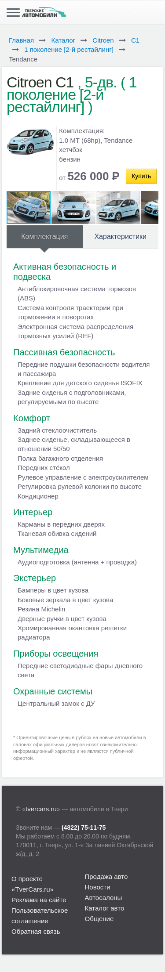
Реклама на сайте (38, 899)
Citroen (103, 40)
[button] (73, 207)
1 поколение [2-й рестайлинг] (69, 49)
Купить (141, 176)
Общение (99, 918)
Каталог (63, 40)
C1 (135, 40)
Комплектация (44, 236)
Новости (97, 887)
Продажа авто (106, 876)
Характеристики (120, 236)
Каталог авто (105, 908)
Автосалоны (103, 897)
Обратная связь (35, 931)
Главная (21, 40)
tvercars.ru (41, 809)
